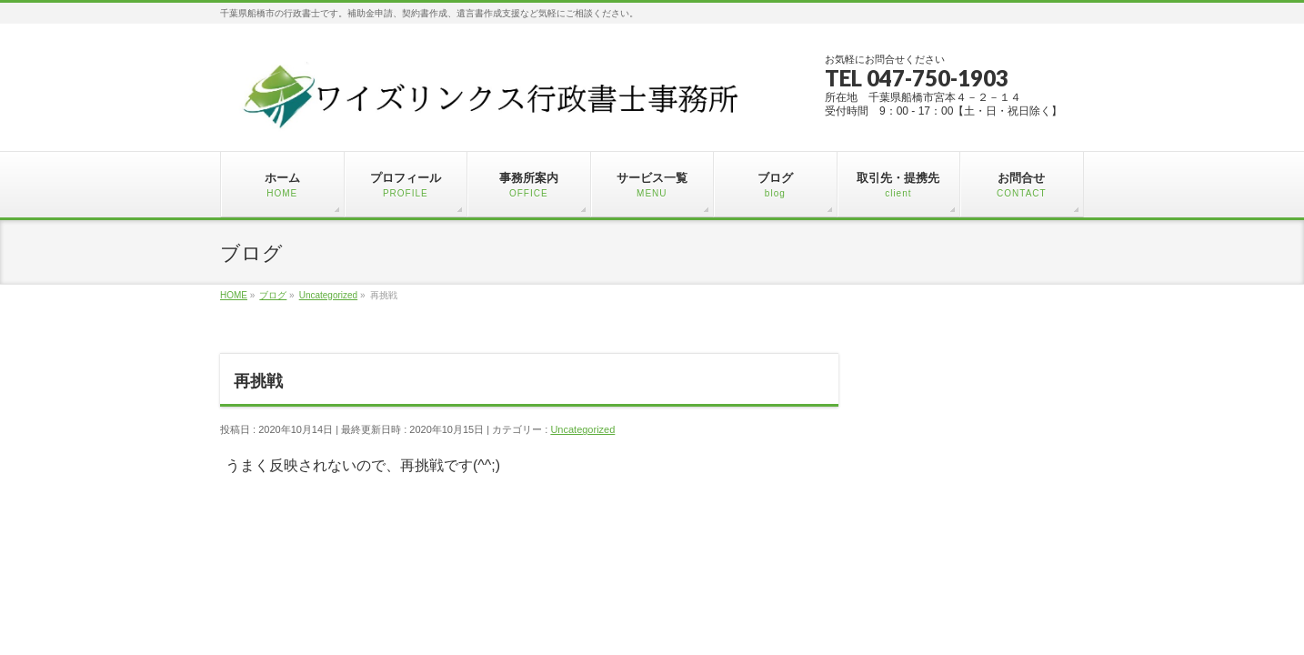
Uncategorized (582, 429)
